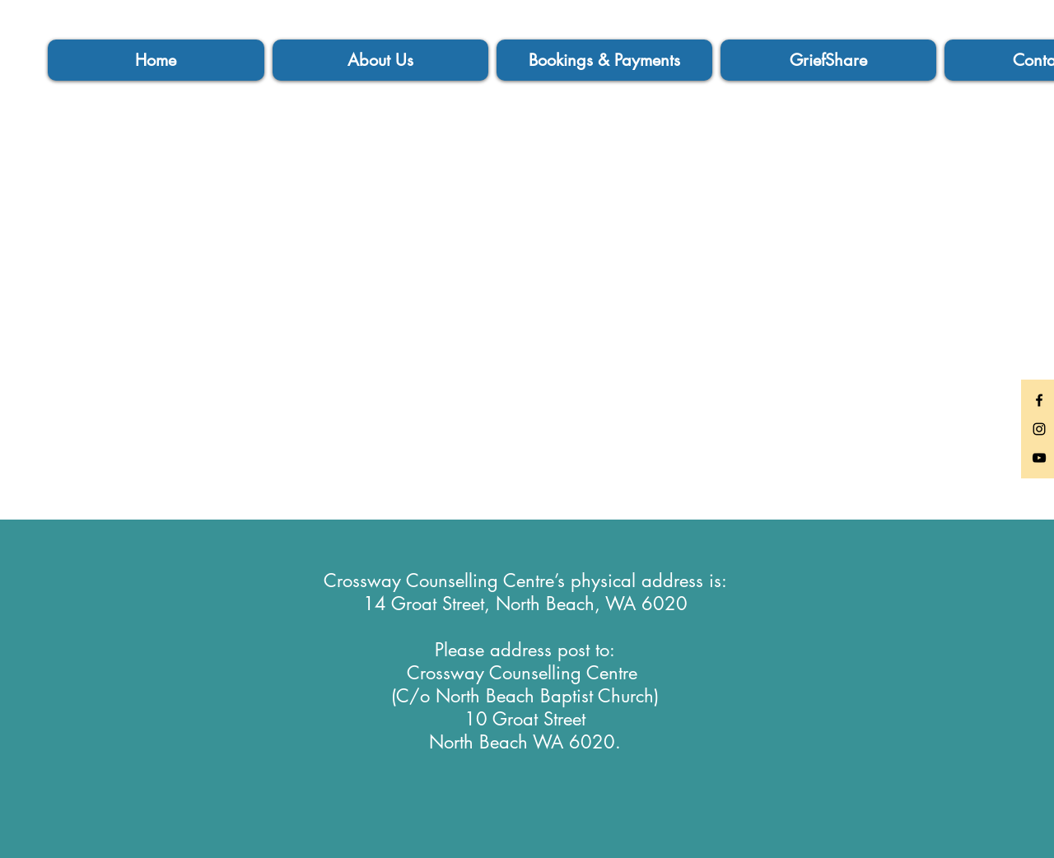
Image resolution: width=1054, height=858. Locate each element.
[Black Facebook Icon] (1039, 400)
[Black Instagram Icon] (1039, 429)
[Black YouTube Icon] (1039, 458)
